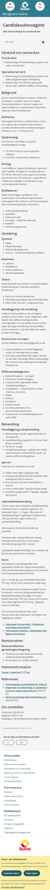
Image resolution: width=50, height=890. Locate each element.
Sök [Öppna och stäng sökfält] (40, 5)
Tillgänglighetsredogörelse (17, 832)
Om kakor (9, 819)
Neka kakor (32, 873)
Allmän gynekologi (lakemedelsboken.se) (26, 697)
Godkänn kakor (11, 873)
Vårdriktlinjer (10, 760)
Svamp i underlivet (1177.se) (16, 672)
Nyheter (8, 792)
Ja (8, 742)
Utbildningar (10, 800)
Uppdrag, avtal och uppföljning (19, 772)
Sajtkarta (8, 828)
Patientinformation (13, 796)
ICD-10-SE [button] (25, 42)
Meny (10, 5)
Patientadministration (15, 764)
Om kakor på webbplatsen (13, 887)
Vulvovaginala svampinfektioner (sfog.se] (26, 684)
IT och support (11, 777)
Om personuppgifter (14, 824)
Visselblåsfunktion (13, 781)
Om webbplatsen (12, 815)
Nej (21, 742)
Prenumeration (11, 804)
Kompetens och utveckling (17, 768)
